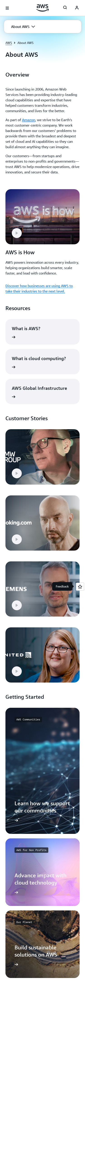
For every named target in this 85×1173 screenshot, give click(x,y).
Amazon (28, 120)
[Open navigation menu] (7, 8)
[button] (23, 27)
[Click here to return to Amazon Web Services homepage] (42, 7)
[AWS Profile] (76, 8)
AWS (8, 43)
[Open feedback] (80, 587)
